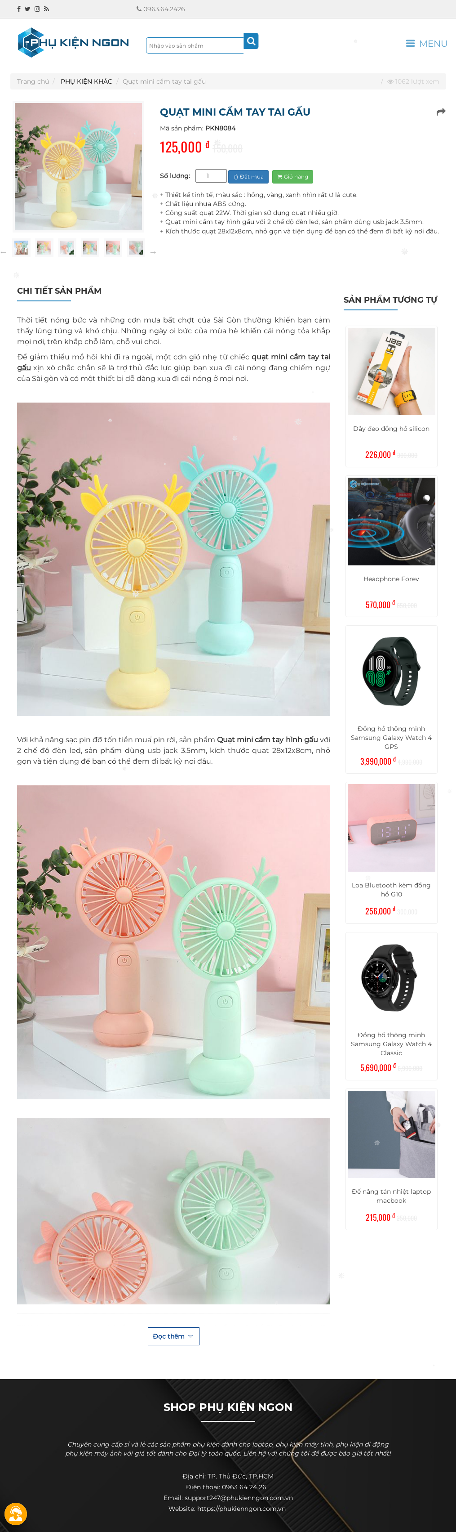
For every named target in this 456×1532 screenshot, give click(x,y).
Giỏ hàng (292, 176)
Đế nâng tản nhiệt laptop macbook (391, 1196)
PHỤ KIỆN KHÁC (86, 81)
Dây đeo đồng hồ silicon (391, 429)
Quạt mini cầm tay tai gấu (164, 81)
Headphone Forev (391, 579)
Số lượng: (175, 176)
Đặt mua (248, 176)
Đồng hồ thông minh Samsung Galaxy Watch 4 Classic (391, 1044)
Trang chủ (33, 81)
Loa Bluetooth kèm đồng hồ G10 (391, 889)
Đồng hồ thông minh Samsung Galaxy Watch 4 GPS (391, 738)
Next (153, 251)
